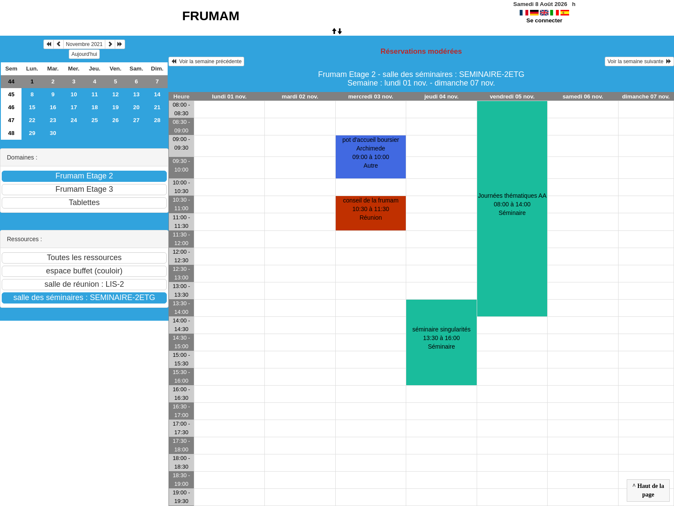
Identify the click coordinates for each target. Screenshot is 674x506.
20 (136, 107)
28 (157, 120)
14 (157, 94)
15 (32, 107)
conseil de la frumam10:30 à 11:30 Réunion (370, 209)
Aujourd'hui (84, 54)
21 (157, 107)
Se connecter (545, 20)
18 (95, 107)
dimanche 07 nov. (646, 96)
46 (11, 107)
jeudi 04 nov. (441, 96)
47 (11, 120)
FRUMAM (210, 16)
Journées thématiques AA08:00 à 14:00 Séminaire (512, 204)
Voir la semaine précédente (206, 61)
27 (136, 120)
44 (11, 81)
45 (11, 94)
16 (53, 107)
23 (53, 120)
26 (115, 120)
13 (136, 94)
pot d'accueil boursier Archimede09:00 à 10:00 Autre (371, 152)
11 (95, 94)
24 (73, 120)
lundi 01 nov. (229, 96)
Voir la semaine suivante (639, 61)
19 (115, 107)
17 (73, 107)
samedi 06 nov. (583, 96)
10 (73, 94)
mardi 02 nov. (300, 96)
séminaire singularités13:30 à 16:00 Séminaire (441, 338)
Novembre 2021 (84, 44)
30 (53, 133)
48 (11, 133)
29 (32, 133)
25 (95, 120)
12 (115, 94)
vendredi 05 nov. (512, 96)
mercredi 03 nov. (370, 96)
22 (32, 120)
